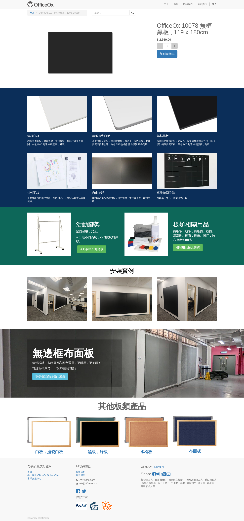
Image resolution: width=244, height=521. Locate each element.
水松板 (146, 451)
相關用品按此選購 (188, 247)
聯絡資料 (80, 472)
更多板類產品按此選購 (50, 376)
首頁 (29, 472)
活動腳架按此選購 (92, 249)
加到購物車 (167, 54)
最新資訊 (80, 475)
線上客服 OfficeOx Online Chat (43, 475)
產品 (32, 12)
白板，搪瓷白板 (49, 451)
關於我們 (159, 467)
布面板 (195, 451)
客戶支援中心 (34, 478)
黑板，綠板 (98, 451)
